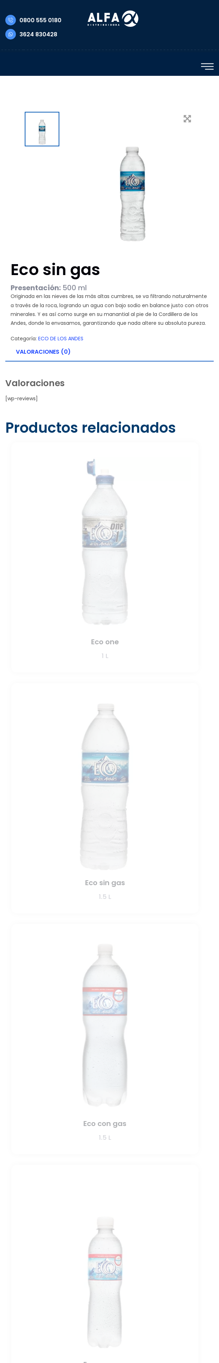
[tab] (109, 352)
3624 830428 (31, 34)
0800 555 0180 (33, 20)
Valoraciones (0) (43, 352)
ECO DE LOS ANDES (60, 338)
